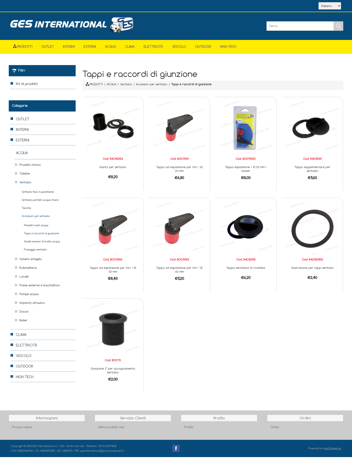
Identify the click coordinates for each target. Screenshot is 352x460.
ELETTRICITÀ (153, 49)
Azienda (41, 6)
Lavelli (24, 279)
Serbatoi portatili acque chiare (40, 202)
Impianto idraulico (32, 306)
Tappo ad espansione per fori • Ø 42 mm (179, 272)
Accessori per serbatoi (36, 219)
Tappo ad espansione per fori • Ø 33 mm (113, 272)
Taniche (26, 210)
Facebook (176, 451)
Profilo (188, 430)
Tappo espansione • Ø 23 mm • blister (246, 171)
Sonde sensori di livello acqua (42, 244)
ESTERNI (90, 49)
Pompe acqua (29, 297)
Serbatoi (25, 185)
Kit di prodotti (27, 86)
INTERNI (69, 49)
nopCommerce (332, 451)
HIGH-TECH (228, 49)
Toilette (25, 176)
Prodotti (22, 49)
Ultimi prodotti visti (111, 430)
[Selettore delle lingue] (330, 7)
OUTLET (47, 49)
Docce (24, 314)
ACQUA (110, 49)
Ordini (275, 430)
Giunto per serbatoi (112, 170)
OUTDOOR (203, 49)
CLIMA (130, 49)
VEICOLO (179, 49)
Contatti (83, 6)
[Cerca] (300, 29)
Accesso (104, 6)
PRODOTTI (94, 87)
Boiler (23, 323)
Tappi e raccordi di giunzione (41, 236)
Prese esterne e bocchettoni (40, 288)
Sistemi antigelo (31, 262)
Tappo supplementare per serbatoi (312, 171)
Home (22, 6)
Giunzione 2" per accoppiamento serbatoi (113, 373)
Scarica (63, 6)
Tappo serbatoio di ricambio (246, 270)
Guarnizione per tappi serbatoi (312, 270)
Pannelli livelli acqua (36, 228)
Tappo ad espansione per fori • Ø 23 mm (179, 171)
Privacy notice (22, 430)
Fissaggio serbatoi (35, 252)
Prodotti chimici (30, 168)
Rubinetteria (28, 271)
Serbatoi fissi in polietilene (38, 194)
